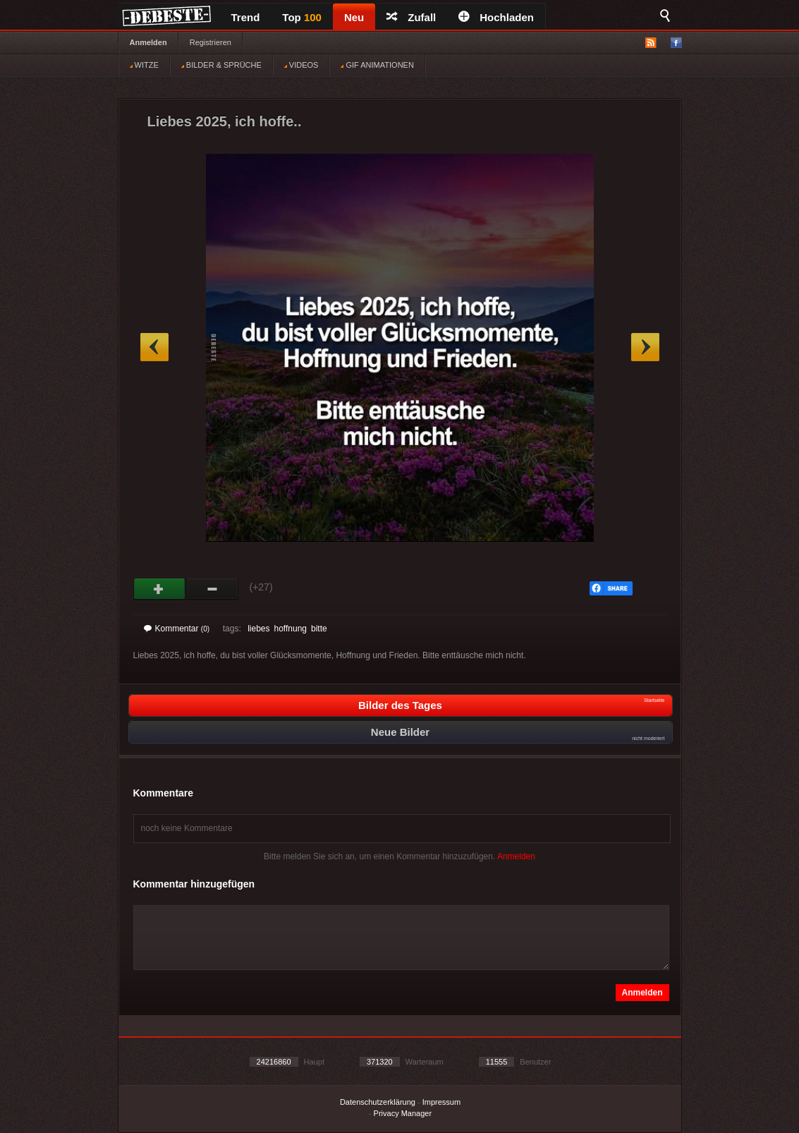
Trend (245, 17)
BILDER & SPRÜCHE (221, 65)
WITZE (144, 65)
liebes (258, 629)
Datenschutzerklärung (377, 1102)
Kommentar (177, 629)
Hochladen (496, 17)
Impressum (441, 1102)
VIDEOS (301, 65)
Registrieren (210, 42)
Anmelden (148, 42)
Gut (159, 589)
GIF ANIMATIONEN (377, 65)
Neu (354, 17)
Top (302, 17)
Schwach (212, 589)
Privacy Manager (403, 1113)
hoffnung (290, 629)
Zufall (411, 17)
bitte (319, 629)
